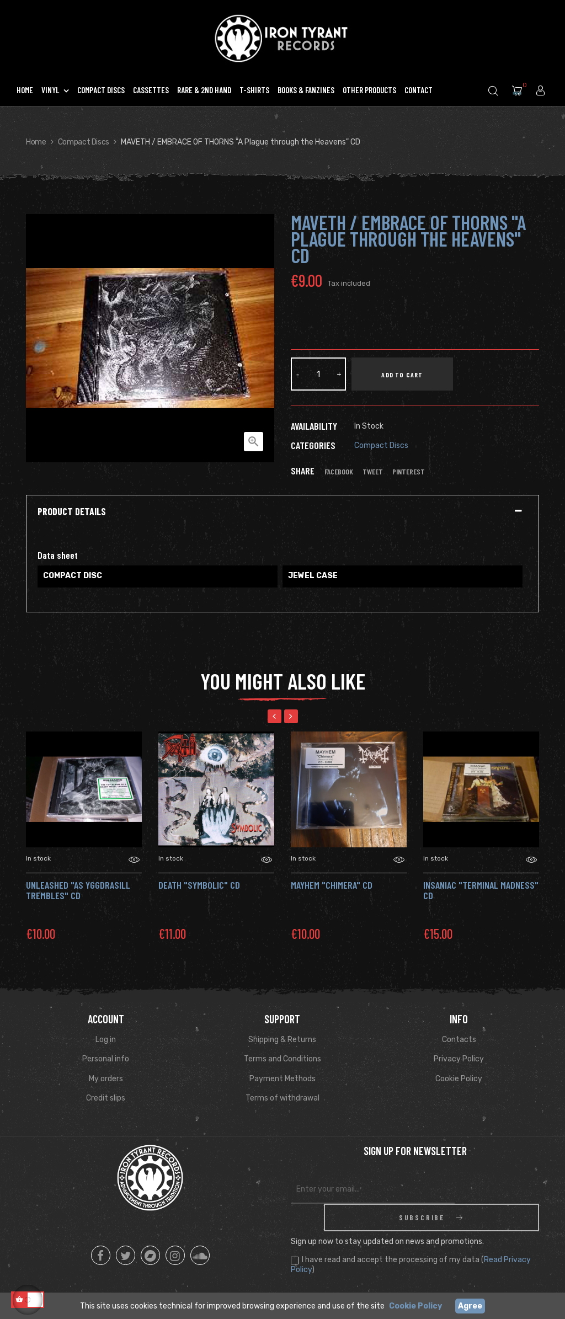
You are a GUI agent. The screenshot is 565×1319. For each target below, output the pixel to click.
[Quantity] (318, 374)
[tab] (282, 511)
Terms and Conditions (282, 1059)
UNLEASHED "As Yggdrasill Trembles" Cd (78, 890)
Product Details (72, 511)
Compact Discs (381, 445)
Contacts (459, 1039)
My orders (106, 1078)
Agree (470, 1306)
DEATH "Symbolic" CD (199, 885)
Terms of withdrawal (282, 1098)
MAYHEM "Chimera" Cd (331, 885)
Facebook (338, 472)
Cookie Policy (458, 1078)
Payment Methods (282, 1078)
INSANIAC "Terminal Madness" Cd (481, 890)
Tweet (373, 472)
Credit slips (105, 1098)
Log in (105, 1039)
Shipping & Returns (282, 1039)
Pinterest (408, 472)
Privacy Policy (459, 1059)
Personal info (105, 1059)
